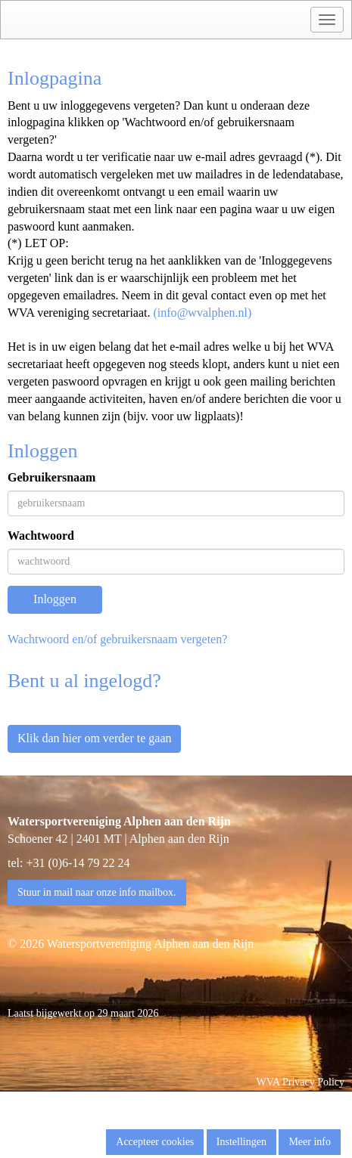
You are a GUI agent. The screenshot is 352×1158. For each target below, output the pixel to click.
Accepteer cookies (155, 1141)
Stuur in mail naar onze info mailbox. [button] (96, 892)
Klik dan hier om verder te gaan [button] (94, 738)
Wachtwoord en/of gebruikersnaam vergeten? (117, 639)
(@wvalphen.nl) (203, 312)
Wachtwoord (41, 535)
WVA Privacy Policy (300, 1082)
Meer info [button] (309, 1141)
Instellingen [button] (241, 1141)
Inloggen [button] (54, 599)
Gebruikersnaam (51, 477)
